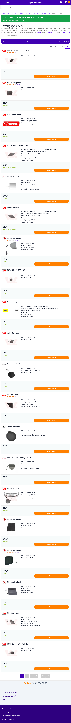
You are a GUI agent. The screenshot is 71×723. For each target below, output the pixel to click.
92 (43, 676)
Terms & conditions (8, 709)
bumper (50, 32)
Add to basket (51, 76)
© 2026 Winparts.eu (8, 719)
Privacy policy (6, 712)
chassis (39, 32)
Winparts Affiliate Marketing (11, 716)
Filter (48, 41)
